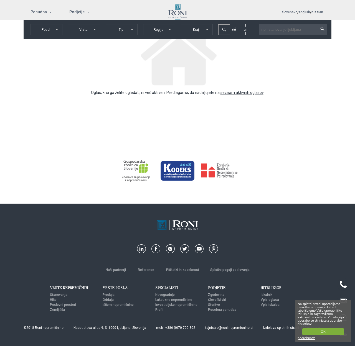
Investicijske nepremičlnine (176, 305)
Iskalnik (266, 295)
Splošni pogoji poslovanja (230, 270)
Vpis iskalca (270, 305)
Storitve (214, 305)
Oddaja (108, 300)
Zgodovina (216, 295)
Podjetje (77, 12)
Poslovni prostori (63, 305)
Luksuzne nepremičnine (173, 300)
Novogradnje (165, 295)
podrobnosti (306, 338)
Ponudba (39, 12)
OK (323, 331)
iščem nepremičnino (118, 305)
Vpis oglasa (270, 300)
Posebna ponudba (222, 310)
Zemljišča (57, 310)
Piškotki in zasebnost (182, 270)
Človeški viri (217, 300)
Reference (146, 270)
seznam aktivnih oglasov (241, 92)
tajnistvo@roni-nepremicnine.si (229, 328)
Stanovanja (58, 295)
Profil (159, 310)
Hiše (53, 300)
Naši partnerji (116, 270)
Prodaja (109, 295)
